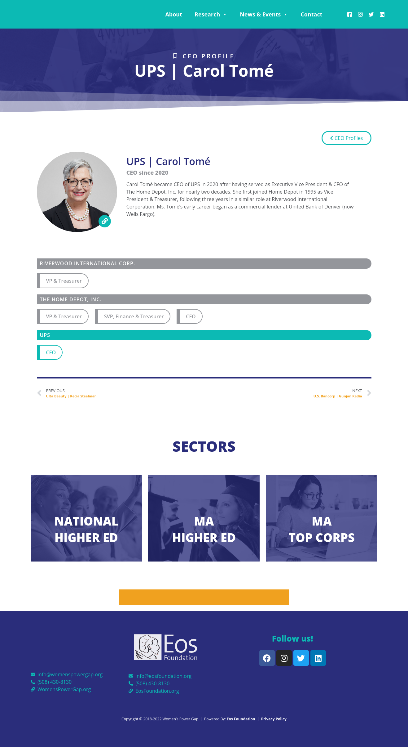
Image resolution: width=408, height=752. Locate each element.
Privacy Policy (274, 719)
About (173, 14)
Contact (311, 14)
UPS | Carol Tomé (204, 70)
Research (211, 14)
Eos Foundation (241, 719)
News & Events (264, 14)
